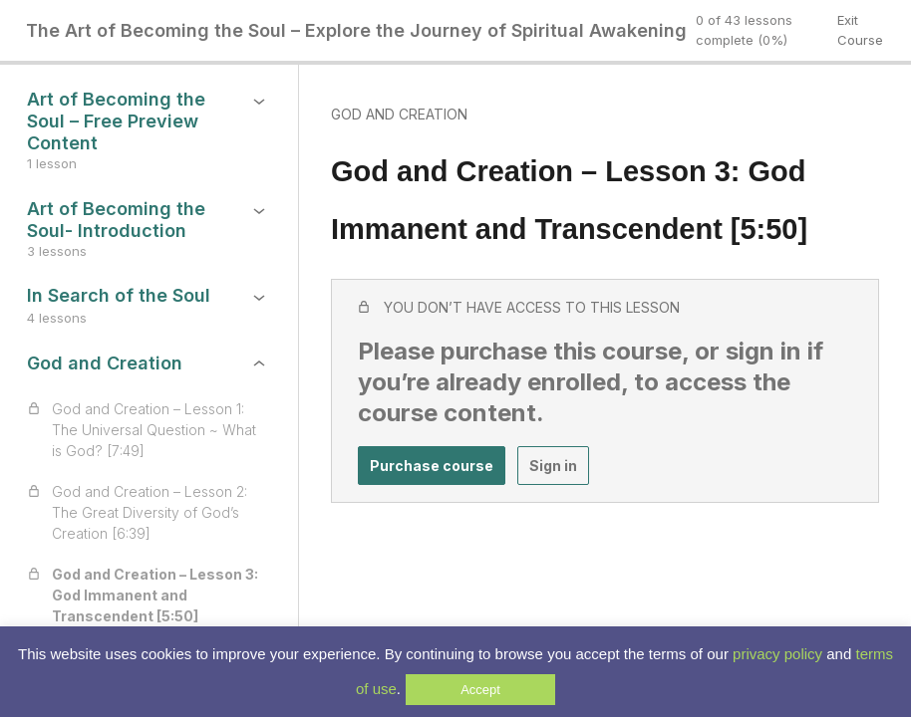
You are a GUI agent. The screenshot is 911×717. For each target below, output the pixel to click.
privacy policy (777, 653)
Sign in (553, 465)
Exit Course (860, 30)
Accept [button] (480, 689)
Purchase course (431, 465)
